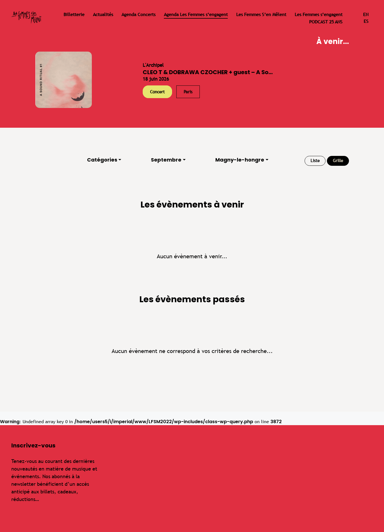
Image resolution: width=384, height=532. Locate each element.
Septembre (166, 159)
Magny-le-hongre (239, 159)
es (366, 21)
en (365, 14)
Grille (338, 160)
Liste (315, 160)
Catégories (102, 159)
